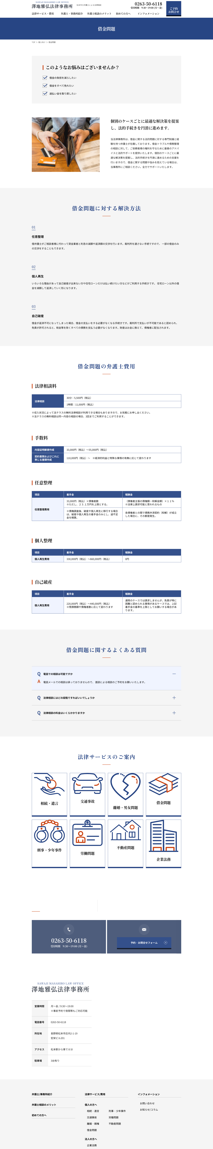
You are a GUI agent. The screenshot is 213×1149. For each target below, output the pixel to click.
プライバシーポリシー (40, 1142)
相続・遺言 (93, 1088)
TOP (33, 42)
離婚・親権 (93, 1101)
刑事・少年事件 (117, 1088)
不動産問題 (115, 1101)
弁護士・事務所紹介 (72, 13)
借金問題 (92, 1107)
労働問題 (113, 1095)
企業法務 (92, 1123)
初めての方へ (39, 1093)
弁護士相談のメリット (99, 13)
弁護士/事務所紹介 (42, 1072)
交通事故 (92, 1095)
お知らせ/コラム (149, 1087)
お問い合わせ (147, 1081)
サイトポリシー (58, 1142)
